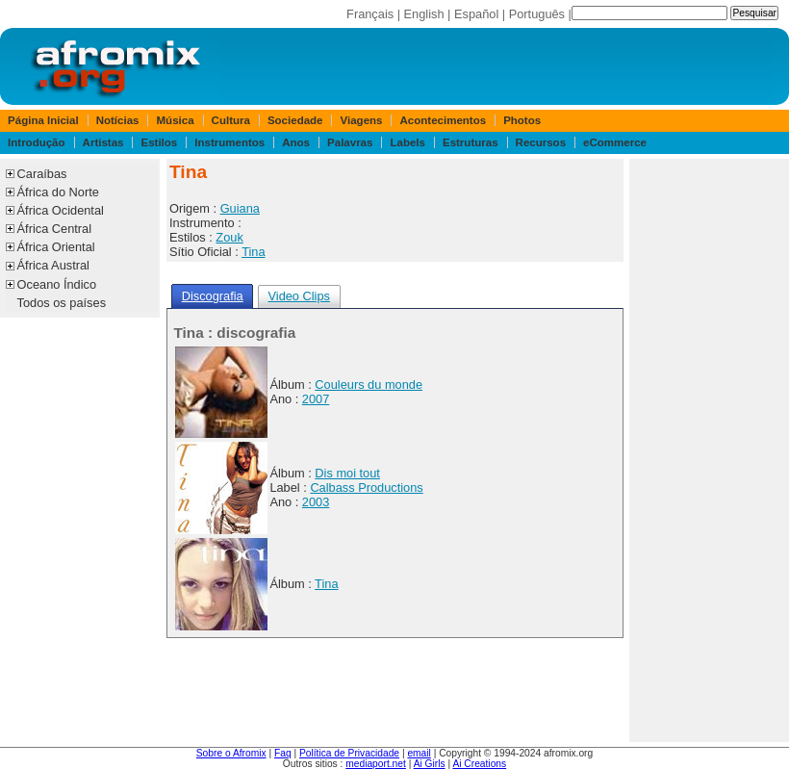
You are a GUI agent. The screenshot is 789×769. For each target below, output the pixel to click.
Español (476, 14)
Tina (253, 251)
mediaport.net (375, 763)
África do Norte (58, 192)
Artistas (103, 142)
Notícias (118, 120)
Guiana (240, 208)
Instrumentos (229, 142)
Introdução (36, 142)
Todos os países (61, 302)
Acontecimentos (443, 120)
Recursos (541, 142)
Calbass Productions (366, 487)
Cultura (231, 120)
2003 (315, 502)
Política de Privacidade (349, 753)
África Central (54, 228)
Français (370, 14)
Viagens (362, 120)
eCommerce (615, 142)
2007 (315, 399)
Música (175, 120)
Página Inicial (43, 120)
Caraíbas (42, 174)
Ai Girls (429, 763)
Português (537, 14)
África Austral (53, 265)
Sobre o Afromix (231, 753)
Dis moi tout (347, 473)
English (424, 14)
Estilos (158, 142)
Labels (407, 142)
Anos (296, 142)
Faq (283, 753)
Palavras (349, 142)
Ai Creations (479, 763)
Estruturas (470, 142)
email (418, 753)
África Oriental (56, 247)
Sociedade (295, 120)
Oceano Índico (57, 284)
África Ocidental (60, 210)
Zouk (229, 237)
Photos (522, 120)
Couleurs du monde (368, 384)
